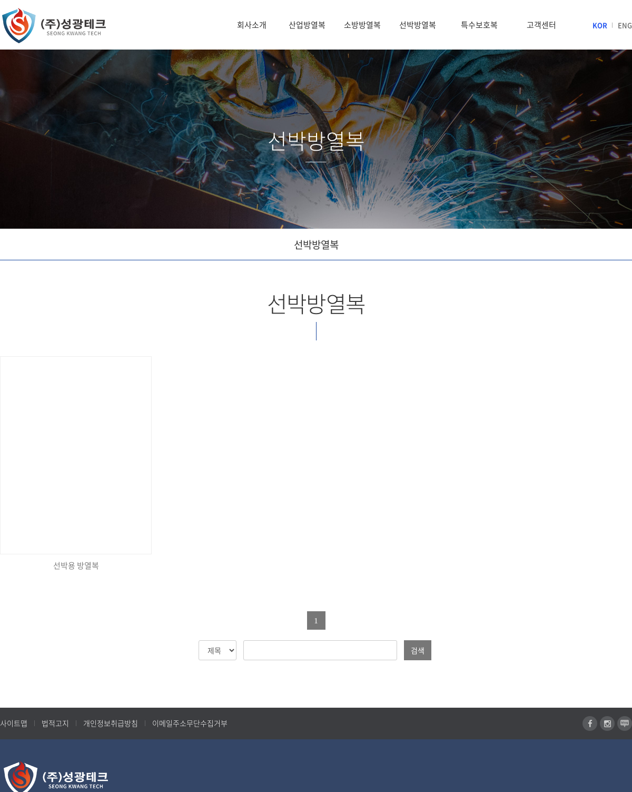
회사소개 (251, 25)
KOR (599, 25)
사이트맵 (13, 723)
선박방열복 (417, 25)
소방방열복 (362, 25)
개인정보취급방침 (110, 723)
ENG (625, 25)
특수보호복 (479, 25)
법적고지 (55, 723)
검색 (417, 650)
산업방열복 (307, 25)
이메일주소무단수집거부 (190, 723)
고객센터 (541, 25)
